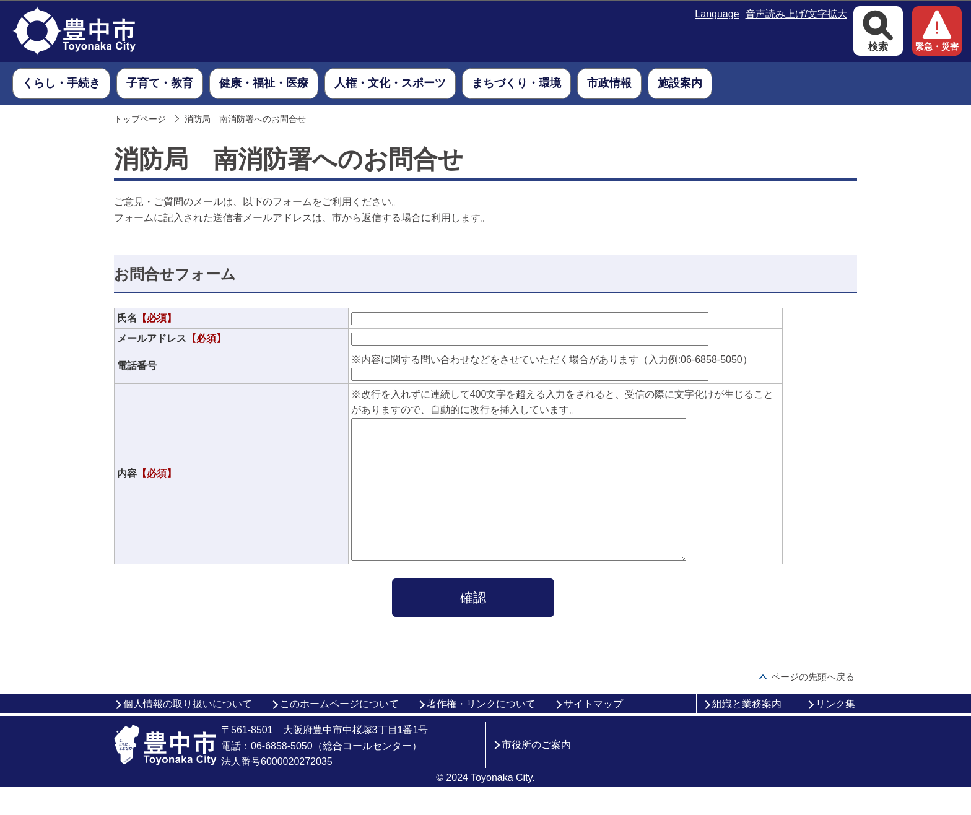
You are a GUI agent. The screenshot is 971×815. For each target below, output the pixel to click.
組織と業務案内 (747, 731)
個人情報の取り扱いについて (187, 731)
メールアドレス (171, 338)
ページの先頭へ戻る (813, 704)
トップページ (140, 119)
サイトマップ (593, 731)
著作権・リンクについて (481, 731)
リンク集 (835, 731)
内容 (146, 487)
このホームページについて (339, 731)
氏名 (146, 318)
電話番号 (137, 365)
